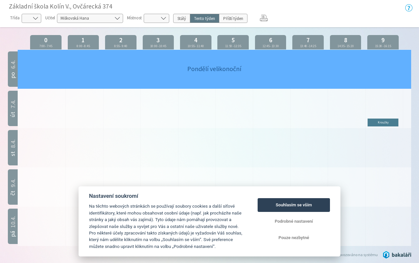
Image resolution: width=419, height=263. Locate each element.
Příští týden (233, 18)
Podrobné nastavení (294, 221)
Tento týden (204, 18)
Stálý (181, 18)
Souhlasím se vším (294, 204)
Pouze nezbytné (294, 237)
